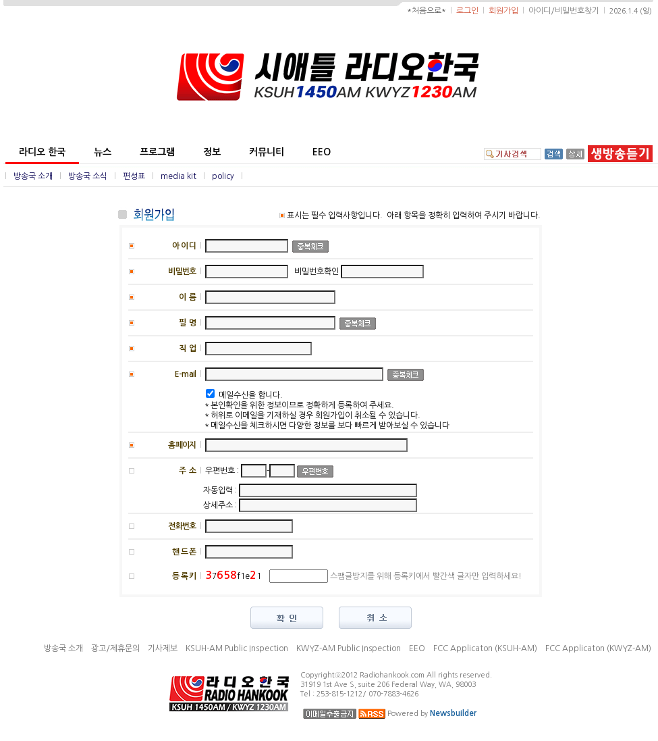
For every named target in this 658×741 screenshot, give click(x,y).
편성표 (134, 176)
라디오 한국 (42, 152)
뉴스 (102, 152)
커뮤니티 (266, 152)
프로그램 (157, 152)
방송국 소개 (33, 176)
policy (223, 176)
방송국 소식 (87, 176)
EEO (321, 152)
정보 (212, 152)
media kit (178, 176)
